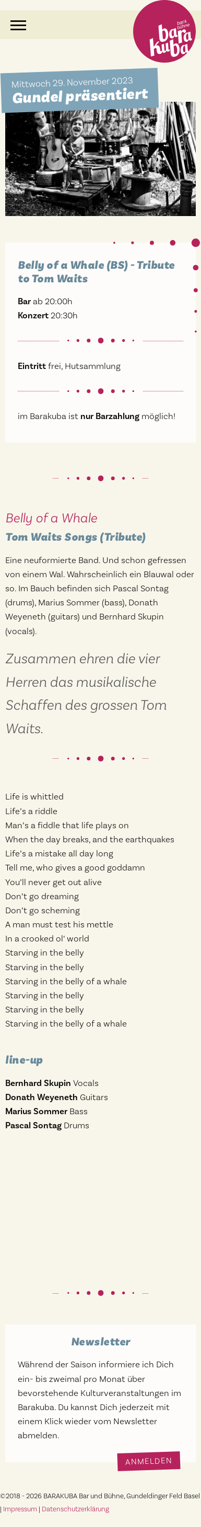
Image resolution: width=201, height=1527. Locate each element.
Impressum (20, 1509)
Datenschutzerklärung (75, 1509)
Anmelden (149, 1460)
